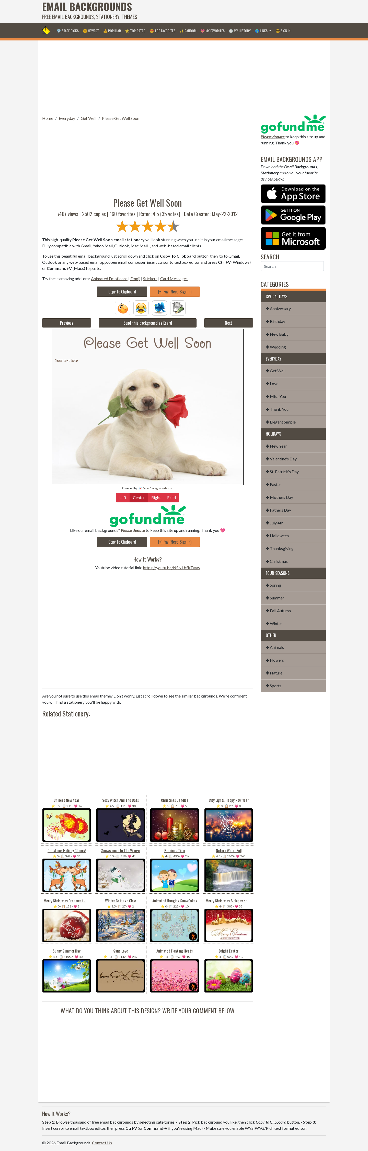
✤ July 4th (274, 522)
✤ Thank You (277, 409)
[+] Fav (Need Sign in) (174, 292)
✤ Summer (275, 597)
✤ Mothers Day (279, 497)
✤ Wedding (276, 346)
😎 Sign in (282, 30)
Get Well (88, 118)
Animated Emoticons (109, 278)
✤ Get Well (275, 370)
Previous (66, 323)
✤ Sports (273, 685)
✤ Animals (275, 647)
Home (47, 118)
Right (156, 497)
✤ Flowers (275, 660)
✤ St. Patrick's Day (282, 471)
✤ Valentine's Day (281, 458)
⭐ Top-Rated (135, 30)
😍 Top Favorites (162, 30)
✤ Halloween (277, 535)
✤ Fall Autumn (278, 610)
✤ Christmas (277, 561)
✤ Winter (274, 623)
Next (228, 323)
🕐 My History (240, 30)
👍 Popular (112, 30)
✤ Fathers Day (278, 510)
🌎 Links (261, 30)
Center (139, 497)
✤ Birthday (275, 321)
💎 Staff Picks (67, 30)
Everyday (67, 118)
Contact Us (102, 1142)
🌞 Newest (91, 30)
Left (122, 497)
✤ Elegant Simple (281, 421)
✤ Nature (274, 672)
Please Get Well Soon (120, 118)
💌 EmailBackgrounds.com (156, 488)
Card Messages (174, 278)
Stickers (150, 278)
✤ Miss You (276, 396)
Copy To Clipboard (122, 292)
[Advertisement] (233, 11)
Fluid (171, 497)
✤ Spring (273, 585)
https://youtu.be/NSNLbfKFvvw (171, 567)
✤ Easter (273, 484)
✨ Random (187, 30)
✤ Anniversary (278, 308)
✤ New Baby (277, 334)
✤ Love (272, 383)
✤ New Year (276, 445)
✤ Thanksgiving (280, 548)
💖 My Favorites (212, 30)
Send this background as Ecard (147, 323)
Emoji (135, 278)
